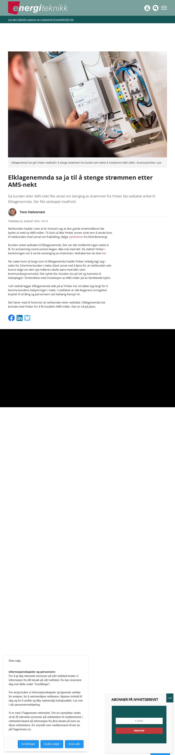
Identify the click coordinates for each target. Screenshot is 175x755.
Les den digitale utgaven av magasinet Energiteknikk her (41, 19)
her (104, 253)
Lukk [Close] (170, 697)
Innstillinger (28, 744)
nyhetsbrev (76, 237)
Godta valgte (52, 744)
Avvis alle (74, 744)
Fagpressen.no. (21, 729)
